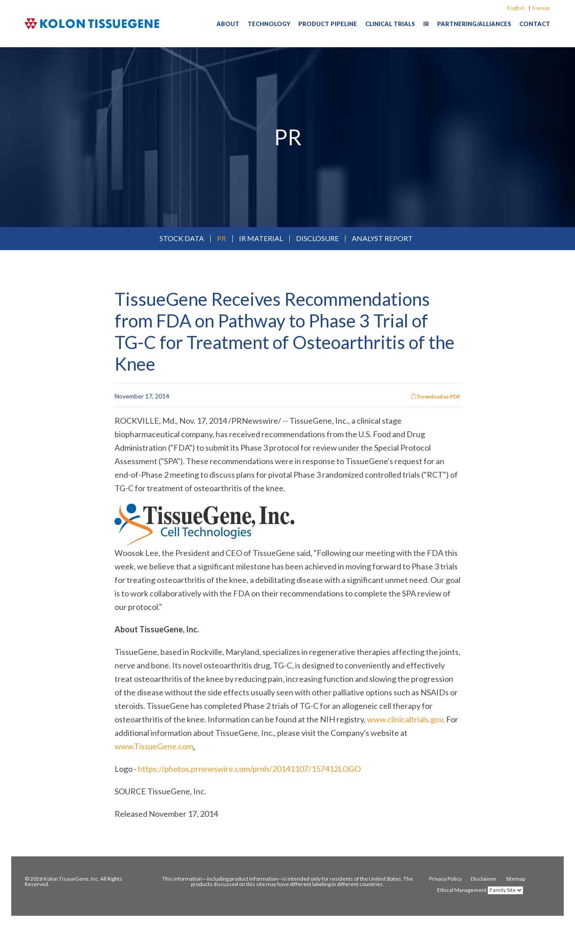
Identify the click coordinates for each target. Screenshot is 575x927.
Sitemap (515, 879)
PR (221, 238)
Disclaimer (484, 879)
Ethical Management (462, 890)
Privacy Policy (445, 879)
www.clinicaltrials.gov (405, 719)
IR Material (261, 238)
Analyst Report (382, 238)
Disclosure (317, 238)
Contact (534, 23)
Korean (541, 7)
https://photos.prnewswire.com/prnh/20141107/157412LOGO (249, 769)
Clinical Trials (390, 23)
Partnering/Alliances (474, 23)
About (228, 23)
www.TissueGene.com (154, 746)
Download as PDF (435, 396)
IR (426, 23)
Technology (269, 23)
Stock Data (181, 238)
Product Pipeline (327, 23)
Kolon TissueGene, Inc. (71, 878)
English (516, 7)
